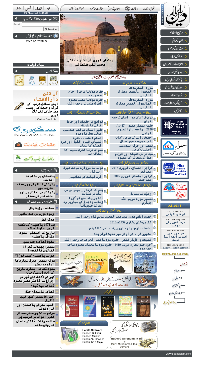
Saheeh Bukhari (91, 333)
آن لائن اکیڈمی (175, 214)
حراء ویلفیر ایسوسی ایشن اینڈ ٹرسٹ (175, 236)
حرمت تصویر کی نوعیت (175, 224)
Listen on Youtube (36, 41)
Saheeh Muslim (91, 336)
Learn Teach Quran (175, 247)
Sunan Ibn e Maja (92, 342)
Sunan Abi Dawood (93, 339)
